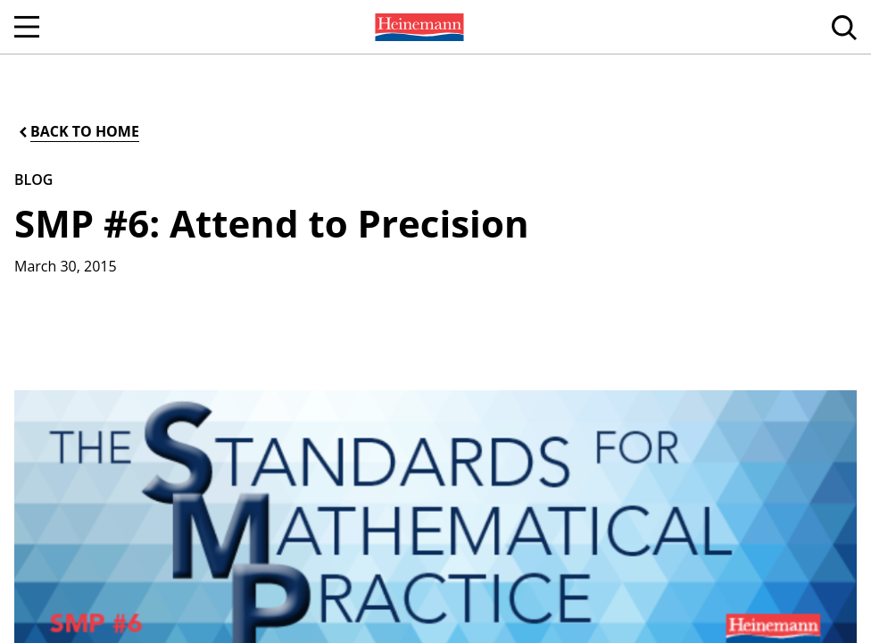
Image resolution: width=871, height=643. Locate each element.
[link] (418, 27)
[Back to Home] (77, 132)
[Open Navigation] (26, 26)
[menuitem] (418, 27)
